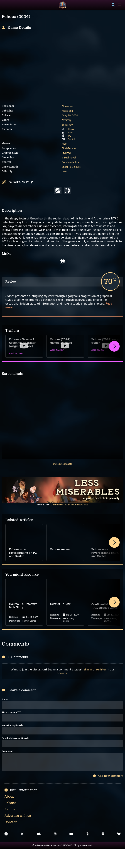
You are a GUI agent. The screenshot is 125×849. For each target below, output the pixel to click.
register (101, 669)
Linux (71, 129)
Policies (10, 803)
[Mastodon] (103, 834)
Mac (70, 132)
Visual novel (69, 157)
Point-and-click (70, 162)
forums (62, 673)
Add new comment (108, 775)
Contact (10, 822)
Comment (7, 751)
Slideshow (67, 124)
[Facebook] (6, 834)
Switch (71, 139)
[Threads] (87, 834)
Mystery (66, 120)
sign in (88, 669)
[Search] (113, 5)
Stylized (66, 153)
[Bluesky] (119, 834)
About (9, 796)
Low (64, 171)
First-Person (69, 148)
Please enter (11, 712)
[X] (22, 834)
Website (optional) (12, 725)
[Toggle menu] (120, 5)
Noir (64, 143)
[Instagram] (55, 834)
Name (5, 699)
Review (11, 281)
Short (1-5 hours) (71, 166)
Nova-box (67, 106)
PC (69, 135)
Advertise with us (17, 816)
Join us (9, 809)
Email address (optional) (15, 738)
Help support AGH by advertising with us (70, 505)
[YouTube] (71, 834)
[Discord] (39, 834)
